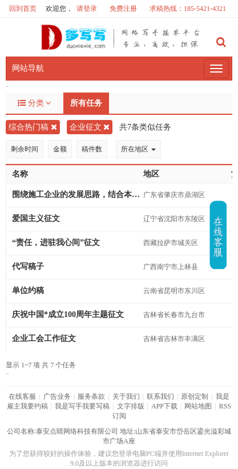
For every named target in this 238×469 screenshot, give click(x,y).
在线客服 (22, 396)
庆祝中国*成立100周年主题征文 (68, 314)
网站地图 (198, 406)
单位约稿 (28, 290)
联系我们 (160, 396)
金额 (60, 149)
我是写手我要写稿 (82, 406)
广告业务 (57, 396)
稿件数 (92, 149)
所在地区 (138, 149)
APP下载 (164, 406)
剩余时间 (24, 149)
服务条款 (91, 396)
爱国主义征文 (36, 218)
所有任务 (86, 103)
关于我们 (126, 396)
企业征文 (90, 127)
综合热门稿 (33, 127)
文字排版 (130, 406)
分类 (34, 103)
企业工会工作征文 (44, 338)
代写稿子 (28, 266)
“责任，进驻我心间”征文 (56, 242)
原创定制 (194, 396)
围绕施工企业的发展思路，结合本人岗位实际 (77, 194)
